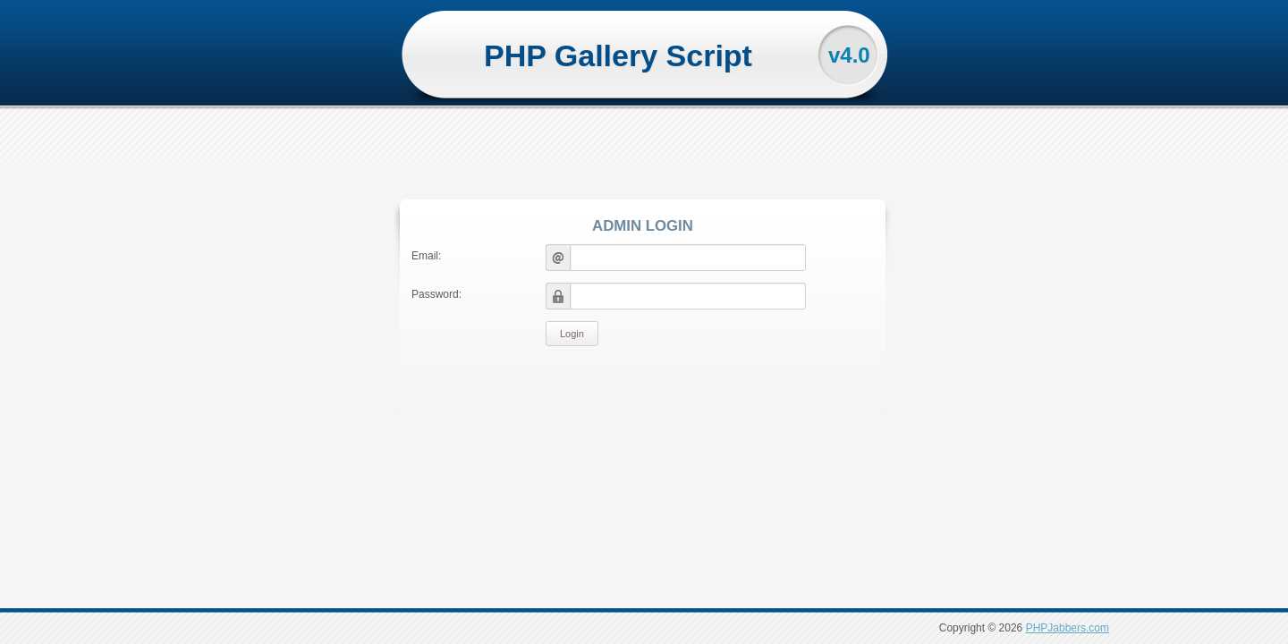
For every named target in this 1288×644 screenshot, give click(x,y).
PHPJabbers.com (1067, 628)
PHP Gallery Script (618, 55)
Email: (426, 256)
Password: (436, 294)
